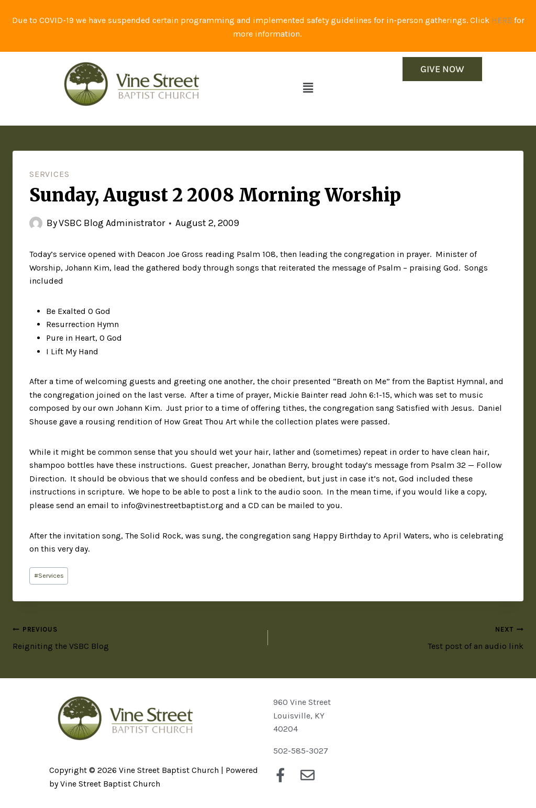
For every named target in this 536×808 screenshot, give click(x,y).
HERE (502, 20)
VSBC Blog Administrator (112, 223)
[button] (308, 88)
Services (49, 174)
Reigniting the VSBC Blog (136, 637)
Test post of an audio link (399, 637)
